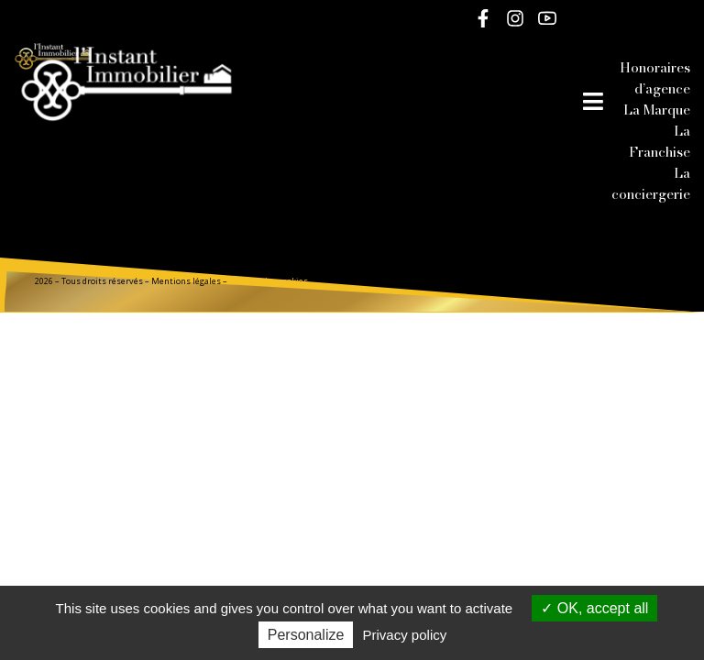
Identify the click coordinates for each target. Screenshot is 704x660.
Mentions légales (186, 281)
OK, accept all (594, 608)
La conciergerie (650, 183)
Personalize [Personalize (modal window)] (306, 635)
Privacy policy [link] (405, 635)
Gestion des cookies (268, 281)
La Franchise (659, 141)
